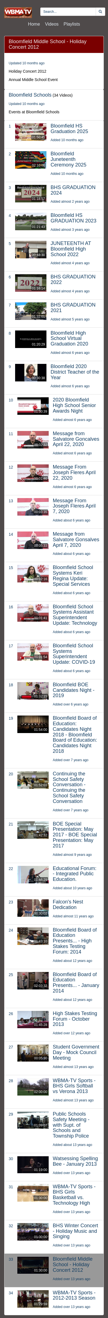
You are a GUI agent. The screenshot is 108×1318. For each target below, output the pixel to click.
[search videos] (68, 12)
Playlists (72, 24)
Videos (52, 24)
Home (34, 24)
